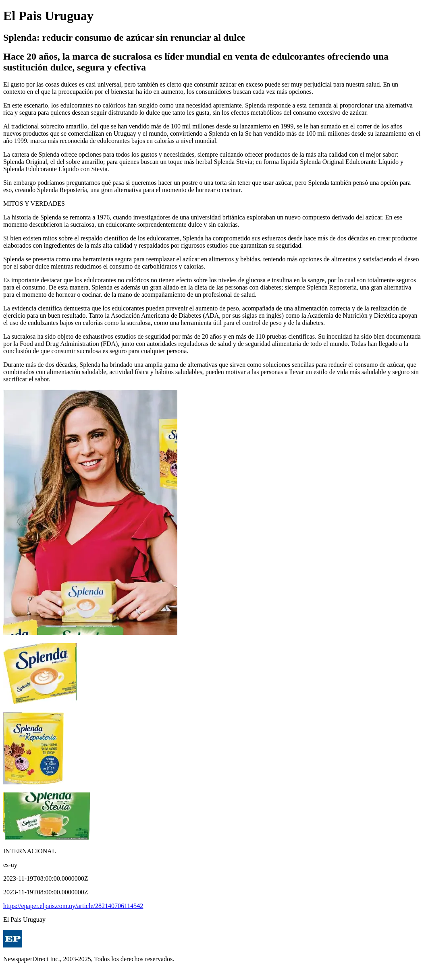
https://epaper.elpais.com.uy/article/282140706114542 (73, 905)
